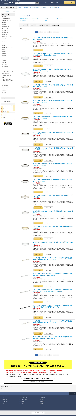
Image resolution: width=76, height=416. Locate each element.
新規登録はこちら (54, 2)
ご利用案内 (4, 62)
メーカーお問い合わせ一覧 (7, 71)
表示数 (22, 25)
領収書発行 (4, 90)
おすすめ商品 (23, 403)
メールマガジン (5, 64)
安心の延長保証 (5, 73)
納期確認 (4, 92)
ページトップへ (73, 393)
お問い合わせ (5, 66)
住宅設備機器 (5, 85)
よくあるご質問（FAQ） (7, 75)
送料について (5, 77)
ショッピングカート (5, 401)
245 (54, 32)
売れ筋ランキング (24, 399)
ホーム (3, 397)
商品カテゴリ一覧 (24, 397)
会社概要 (4, 60)
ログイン (45, 2)
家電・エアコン (5, 87)
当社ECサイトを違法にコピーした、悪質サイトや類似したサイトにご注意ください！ (7, 81)
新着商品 (22, 401)
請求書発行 (4, 89)
